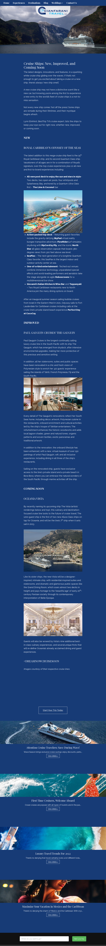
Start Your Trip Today (53, 710)
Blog (46, 2)
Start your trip (79, 939)
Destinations (34, 2)
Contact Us (71, 2)
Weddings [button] (57, 2)
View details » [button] (53, 756)
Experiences (19, 2)
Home (6, 2)
